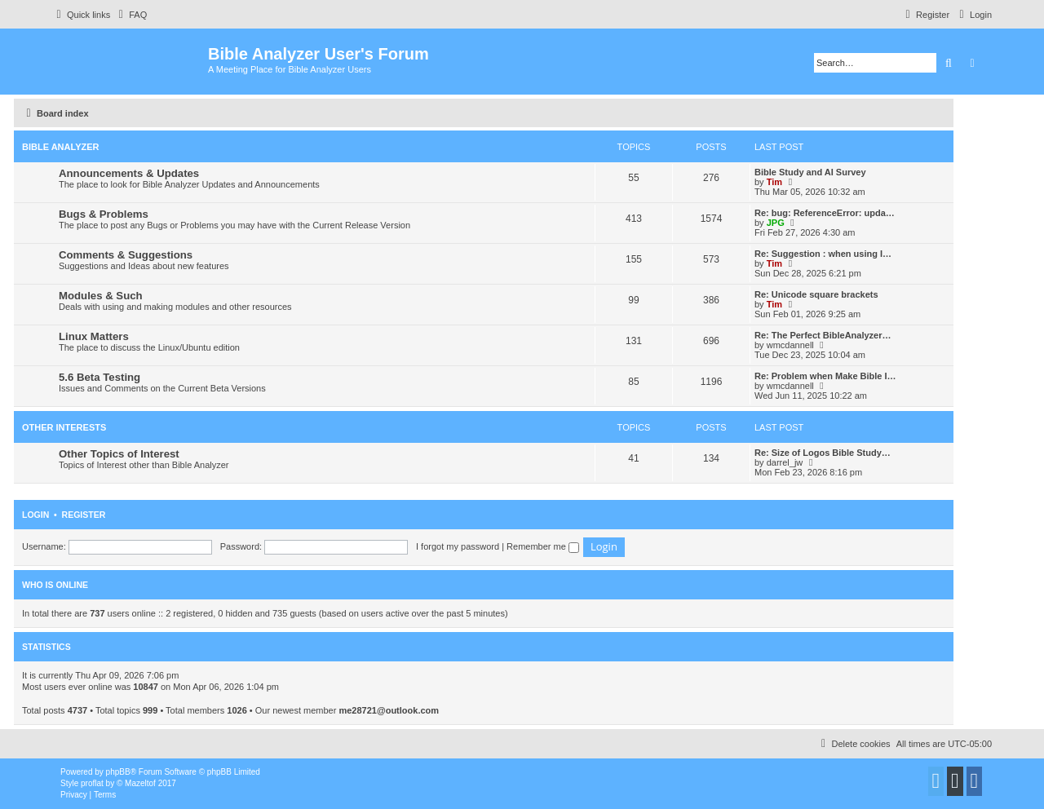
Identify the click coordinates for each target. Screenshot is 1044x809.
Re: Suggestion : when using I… (822, 254)
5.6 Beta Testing (99, 377)
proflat (92, 783)
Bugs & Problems (103, 214)
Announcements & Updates (129, 173)
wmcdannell (790, 345)
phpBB (118, 771)
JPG (776, 223)
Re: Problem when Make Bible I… (825, 376)
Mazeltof (140, 783)
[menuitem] (130, 14)
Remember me (543, 546)
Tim (774, 182)
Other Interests (64, 427)
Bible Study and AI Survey (810, 172)
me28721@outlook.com (388, 710)
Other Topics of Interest (119, 454)
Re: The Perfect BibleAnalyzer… (822, 335)
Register (84, 514)
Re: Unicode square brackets (816, 294)
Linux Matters (94, 336)
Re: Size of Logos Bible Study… (822, 453)
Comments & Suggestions (125, 255)
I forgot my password (457, 546)
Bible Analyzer (61, 147)
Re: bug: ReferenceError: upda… (824, 213)
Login (35, 514)
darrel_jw (785, 462)
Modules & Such (101, 296)
